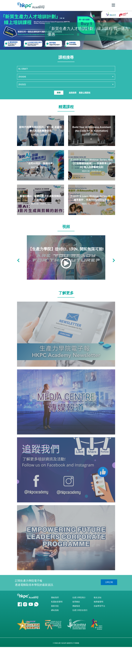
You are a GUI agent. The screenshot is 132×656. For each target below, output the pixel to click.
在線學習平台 (99, 606)
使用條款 (76, 602)
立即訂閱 (109, 582)
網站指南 (55, 610)
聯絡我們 (55, 597)
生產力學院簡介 (79, 597)
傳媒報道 (76, 606)
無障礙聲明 (98, 602)
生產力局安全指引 (80, 610)
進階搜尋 (72, 93)
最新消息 (55, 606)
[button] (56, 45)
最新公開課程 (84, 93)
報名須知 (97, 597)
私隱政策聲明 (57, 602)
